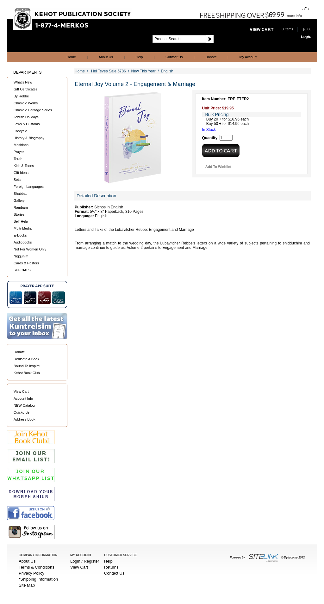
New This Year (143, 71)
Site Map (27, 585)
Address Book (24, 419)
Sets (17, 180)
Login (306, 36)
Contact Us (174, 57)
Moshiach (21, 145)
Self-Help (21, 221)
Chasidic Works (26, 103)
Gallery (19, 200)
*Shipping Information (38, 579)
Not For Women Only (30, 249)
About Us (106, 57)
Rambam (21, 207)
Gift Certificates (25, 89)
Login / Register (84, 561)
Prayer (19, 152)
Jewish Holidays (26, 117)
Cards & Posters (26, 263)
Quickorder (22, 412)
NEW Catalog (24, 405)
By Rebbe (21, 96)
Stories (19, 214)
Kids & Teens (24, 166)
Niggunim (21, 256)
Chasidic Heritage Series (33, 110)
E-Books (20, 235)
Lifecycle (20, 131)
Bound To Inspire (27, 366)
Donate (210, 57)
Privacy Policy (31, 573)
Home (71, 57)
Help (139, 57)
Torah (18, 159)
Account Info (23, 398)
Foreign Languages (29, 186)
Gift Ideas (21, 173)
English (167, 71)
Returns (111, 567)
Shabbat (20, 193)
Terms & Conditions (36, 567)
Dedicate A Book (26, 359)
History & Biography (29, 138)
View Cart (21, 391)
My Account (249, 57)
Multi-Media (23, 228)
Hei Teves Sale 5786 (108, 71)
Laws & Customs (27, 124)
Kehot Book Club (27, 373)
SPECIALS (22, 270)
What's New (23, 82)
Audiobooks (23, 242)
